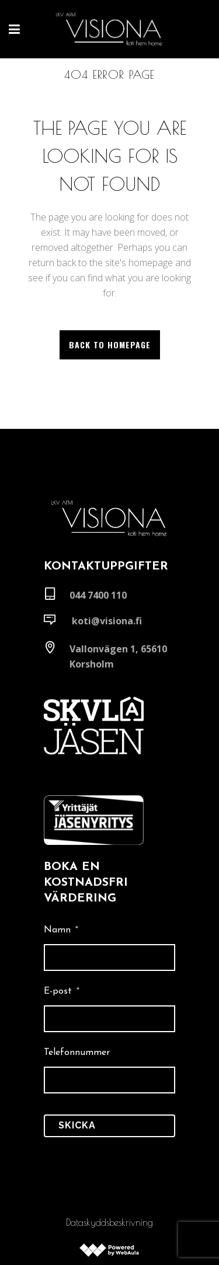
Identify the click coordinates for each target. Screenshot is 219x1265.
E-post (61, 991)
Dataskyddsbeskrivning (109, 1222)
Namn (61, 930)
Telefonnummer (77, 1052)
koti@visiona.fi (107, 620)
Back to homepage (110, 344)
